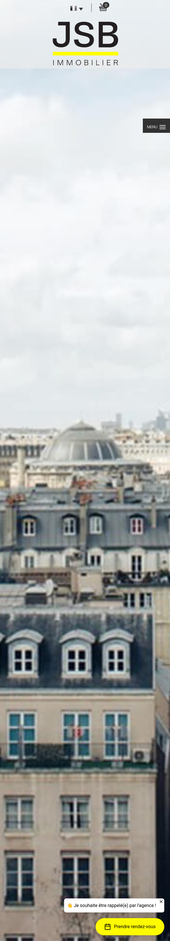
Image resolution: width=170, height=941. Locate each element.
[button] (130, 926)
